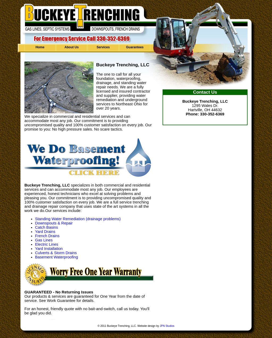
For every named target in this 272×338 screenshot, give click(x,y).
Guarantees (134, 47)
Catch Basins (46, 227)
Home (40, 47)
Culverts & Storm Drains (56, 253)
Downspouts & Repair (54, 223)
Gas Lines (44, 240)
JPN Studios (167, 325)
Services (103, 47)
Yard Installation (49, 248)
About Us (72, 47)
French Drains (47, 236)
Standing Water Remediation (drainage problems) (78, 219)
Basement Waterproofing (56, 257)
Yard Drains (45, 231)
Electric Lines (46, 244)
